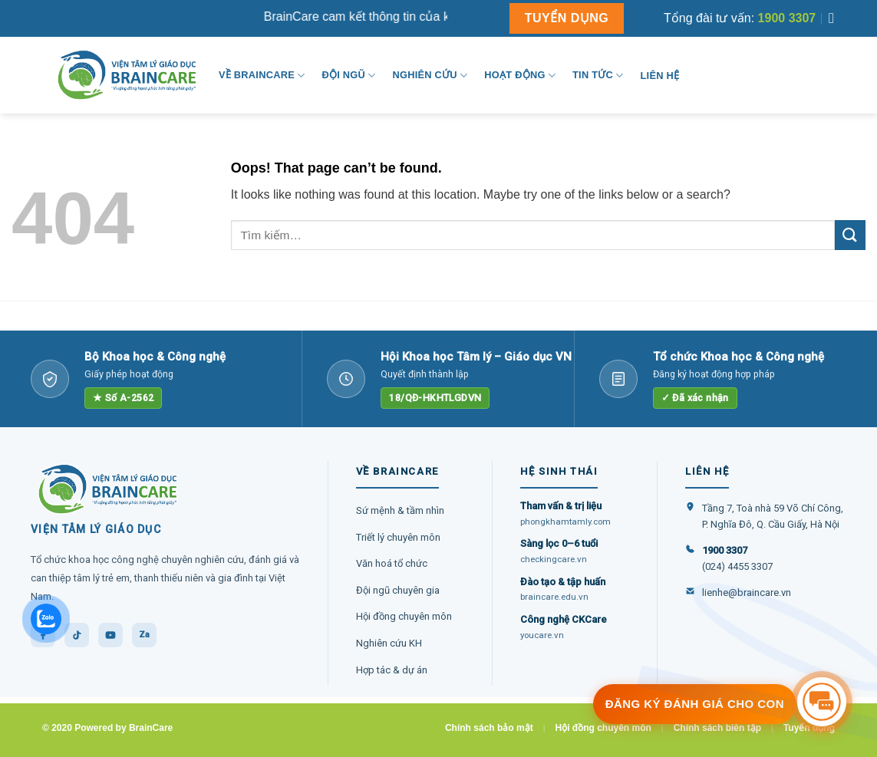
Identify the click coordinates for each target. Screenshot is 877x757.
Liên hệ (660, 75)
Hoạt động (520, 75)
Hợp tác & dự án (391, 670)
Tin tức (597, 75)
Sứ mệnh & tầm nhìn (400, 510)
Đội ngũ (348, 75)
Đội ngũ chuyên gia (398, 590)
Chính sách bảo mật (489, 727)
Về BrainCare (262, 75)
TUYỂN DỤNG (566, 18)
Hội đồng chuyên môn (404, 616)
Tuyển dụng (809, 727)
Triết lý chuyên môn (398, 537)
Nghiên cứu (429, 75)
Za (144, 635)
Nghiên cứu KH (389, 643)
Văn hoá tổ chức (391, 563)
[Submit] (850, 235)
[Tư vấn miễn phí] (821, 701)
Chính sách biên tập (717, 727)
